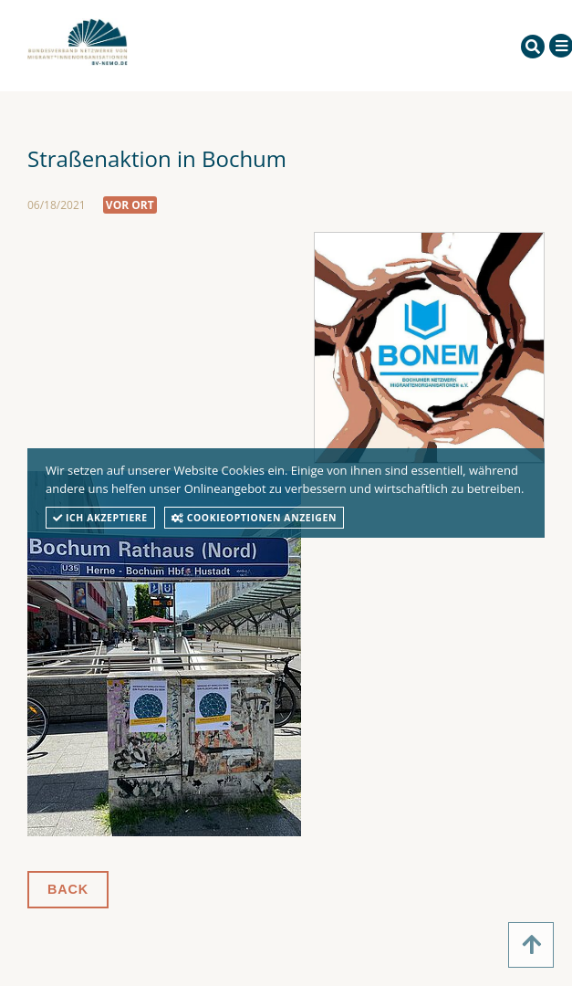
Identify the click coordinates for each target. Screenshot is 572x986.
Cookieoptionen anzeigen (254, 517)
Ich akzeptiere (100, 517)
